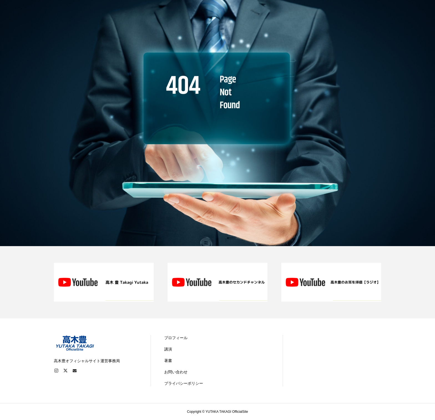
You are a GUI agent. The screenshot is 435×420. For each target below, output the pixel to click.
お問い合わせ (176, 372)
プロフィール (176, 338)
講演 (168, 349)
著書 (168, 360)
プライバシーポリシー (183, 383)
